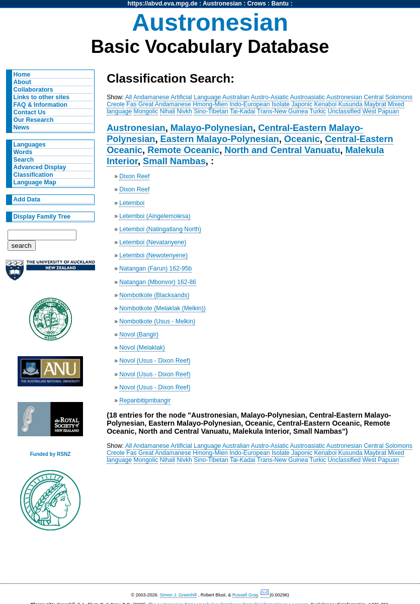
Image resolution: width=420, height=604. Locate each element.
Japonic (301, 104)
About (22, 82)
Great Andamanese (164, 104)
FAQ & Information (40, 104)
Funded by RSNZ (50, 454)
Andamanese (151, 97)
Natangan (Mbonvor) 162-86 (157, 282)
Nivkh (184, 111)
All (128, 97)
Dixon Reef (134, 176)
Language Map (35, 182)
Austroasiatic (307, 97)
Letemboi (131, 203)
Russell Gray (245, 594)
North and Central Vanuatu (282, 150)
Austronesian (222, 3)
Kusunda (351, 104)
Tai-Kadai (243, 111)
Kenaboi (325, 104)
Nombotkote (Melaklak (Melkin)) (162, 308)
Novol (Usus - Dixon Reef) (154, 360)
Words (23, 152)
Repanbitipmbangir (145, 400)
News (22, 127)
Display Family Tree (42, 216)
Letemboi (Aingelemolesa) (154, 216)
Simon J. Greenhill (178, 594)
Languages (30, 144)
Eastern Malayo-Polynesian (219, 138)
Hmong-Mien (210, 104)
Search (24, 159)
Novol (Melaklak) (142, 347)
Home (22, 74)
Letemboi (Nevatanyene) (152, 242)
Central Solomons (388, 97)
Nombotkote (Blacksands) (154, 295)
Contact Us (30, 112)
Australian (235, 97)
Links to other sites (41, 97)
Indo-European (249, 104)
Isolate (281, 104)
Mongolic (146, 111)
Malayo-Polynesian (212, 127)
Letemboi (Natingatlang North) (160, 229)
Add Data (27, 199)
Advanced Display (40, 167)
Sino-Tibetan (211, 111)
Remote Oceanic (183, 150)
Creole (116, 104)
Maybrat (375, 104)
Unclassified (344, 111)
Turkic (317, 111)
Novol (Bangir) (138, 334)
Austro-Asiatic (270, 97)
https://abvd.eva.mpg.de (163, 3)
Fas (131, 104)
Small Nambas (174, 161)
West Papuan (380, 111)
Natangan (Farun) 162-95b (155, 268)
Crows (256, 3)
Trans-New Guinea (282, 111)
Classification (33, 174)
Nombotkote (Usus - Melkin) (157, 321)
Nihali (167, 111)
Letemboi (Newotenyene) (153, 255)
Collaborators (33, 89)
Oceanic (302, 138)
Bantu (280, 3)
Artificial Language (196, 97)
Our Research (34, 119)
